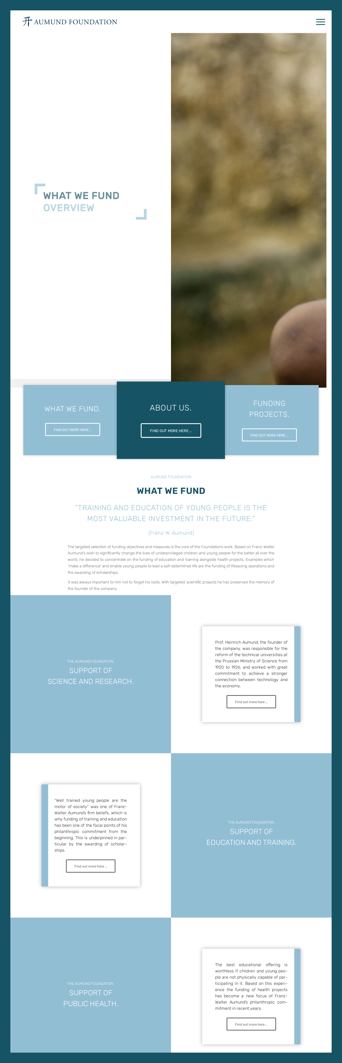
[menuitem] (319, 22)
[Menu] (319, 22)
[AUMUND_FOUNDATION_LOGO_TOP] (70, 22)
